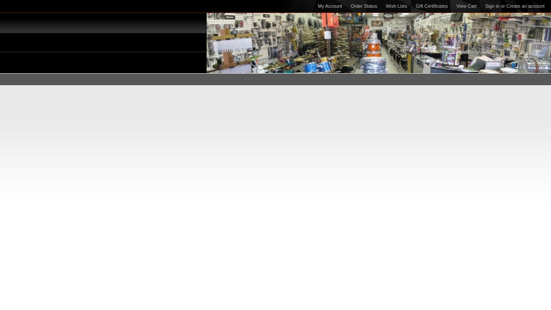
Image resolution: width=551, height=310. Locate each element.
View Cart (466, 6)
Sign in (492, 6)
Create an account (525, 6)
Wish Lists (396, 6)
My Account (330, 6)
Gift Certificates (432, 6)
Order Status (364, 6)
